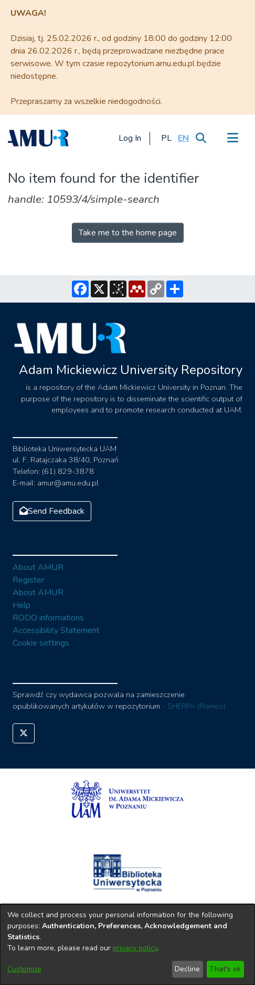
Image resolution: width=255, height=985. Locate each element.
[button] (166, 138)
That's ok (225, 969)
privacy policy (135, 948)
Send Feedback (51, 511)
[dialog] (127, 944)
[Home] (38, 138)
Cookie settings (41, 643)
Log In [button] (130, 138)
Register (28, 580)
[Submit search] (200, 138)
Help (21, 605)
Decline (187, 969)
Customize (24, 969)
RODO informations (48, 618)
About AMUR (38, 567)
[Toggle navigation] (232, 138)
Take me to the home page (128, 233)
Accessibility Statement (56, 630)
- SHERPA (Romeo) (194, 706)
